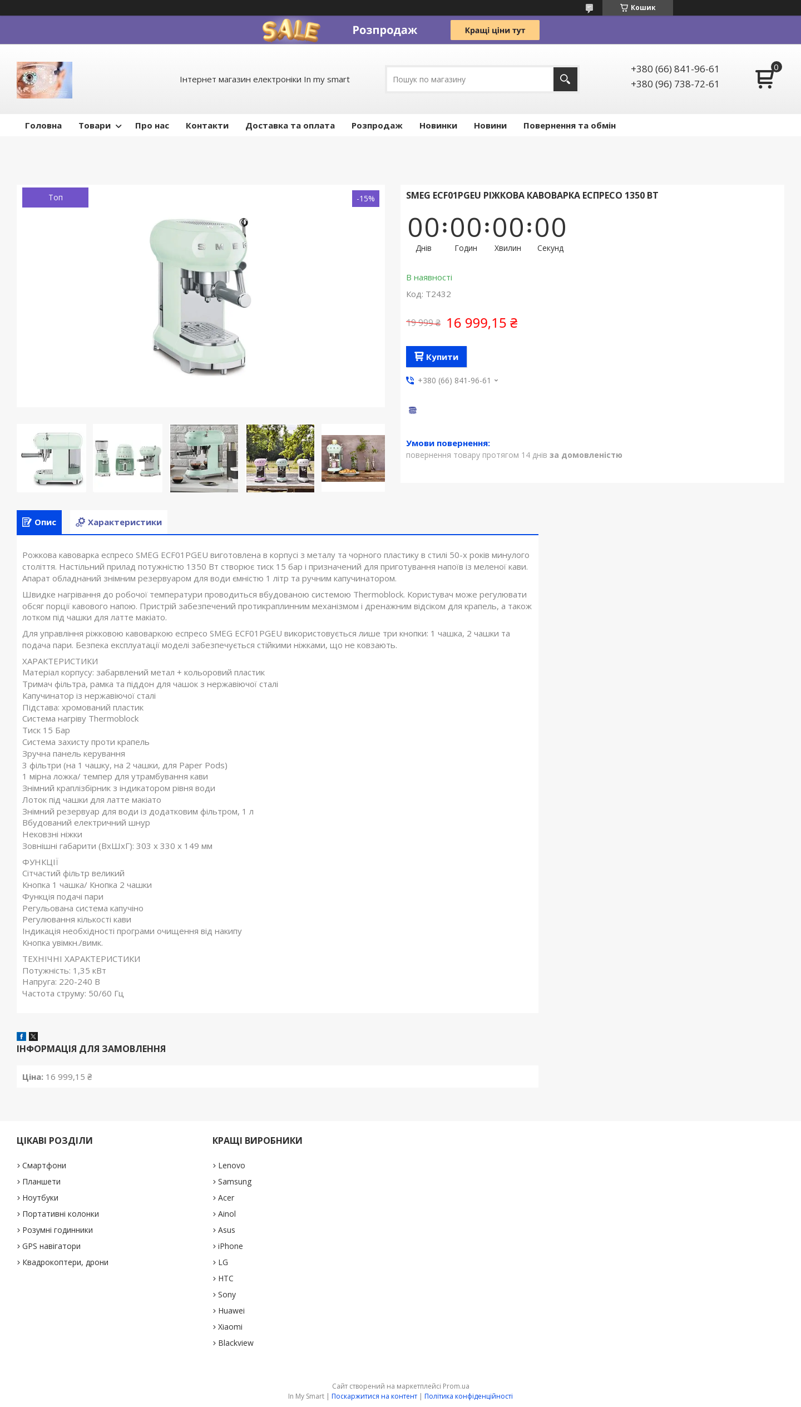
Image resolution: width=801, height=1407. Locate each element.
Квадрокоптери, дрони (65, 1262)
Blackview (236, 1342)
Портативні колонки (60, 1213)
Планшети (41, 1181)
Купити (442, 356)
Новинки (438, 125)
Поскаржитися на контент (374, 1396)
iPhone (230, 1246)
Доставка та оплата (290, 125)
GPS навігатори (51, 1246)
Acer (226, 1197)
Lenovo (231, 1165)
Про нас (152, 125)
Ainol (227, 1213)
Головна (43, 125)
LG (223, 1262)
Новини (490, 125)
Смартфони (44, 1165)
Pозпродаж (377, 125)
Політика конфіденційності (468, 1396)
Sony (227, 1294)
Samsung (234, 1181)
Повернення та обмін (569, 125)
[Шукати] (565, 79)
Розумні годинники (57, 1230)
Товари (94, 125)
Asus (226, 1230)
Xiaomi (230, 1326)
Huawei (231, 1310)
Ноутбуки (40, 1197)
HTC (226, 1278)
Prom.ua (456, 1386)
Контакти (207, 125)
